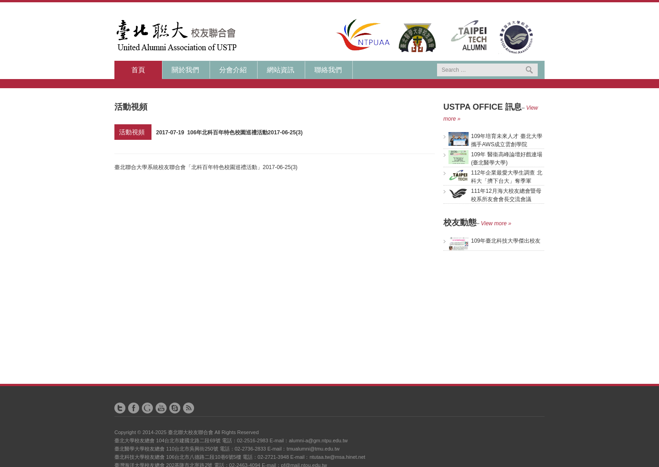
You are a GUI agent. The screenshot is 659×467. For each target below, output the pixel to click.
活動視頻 (132, 132)
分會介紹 (233, 70)
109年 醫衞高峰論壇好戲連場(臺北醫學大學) (495, 158)
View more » (496, 223)
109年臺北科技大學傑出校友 (494, 241)
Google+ (147, 408)
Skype (174, 408)
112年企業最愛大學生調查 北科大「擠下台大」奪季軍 (495, 176)
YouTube (161, 408)
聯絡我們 (328, 70)
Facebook (133, 408)
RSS (188, 408)
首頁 (138, 70)
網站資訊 (280, 70)
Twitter (119, 408)
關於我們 (185, 70)
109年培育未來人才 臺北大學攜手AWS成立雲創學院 (495, 140)
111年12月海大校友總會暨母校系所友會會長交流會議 (494, 194)
